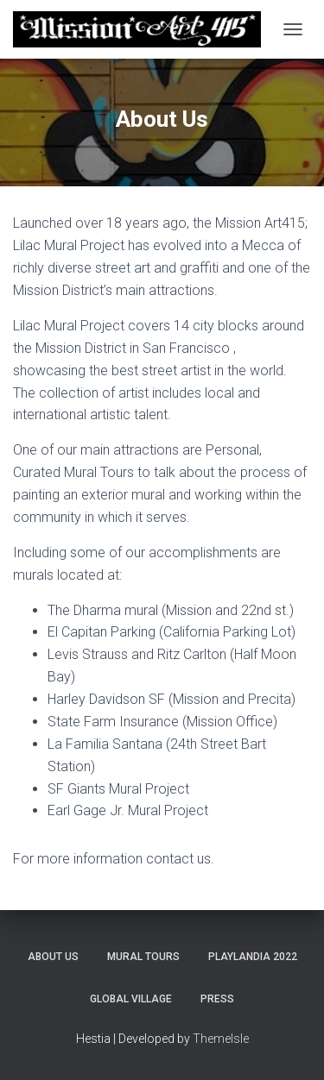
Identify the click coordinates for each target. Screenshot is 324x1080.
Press (217, 999)
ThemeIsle (221, 1038)
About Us (53, 957)
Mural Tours (143, 957)
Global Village (131, 999)
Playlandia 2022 (252, 957)
